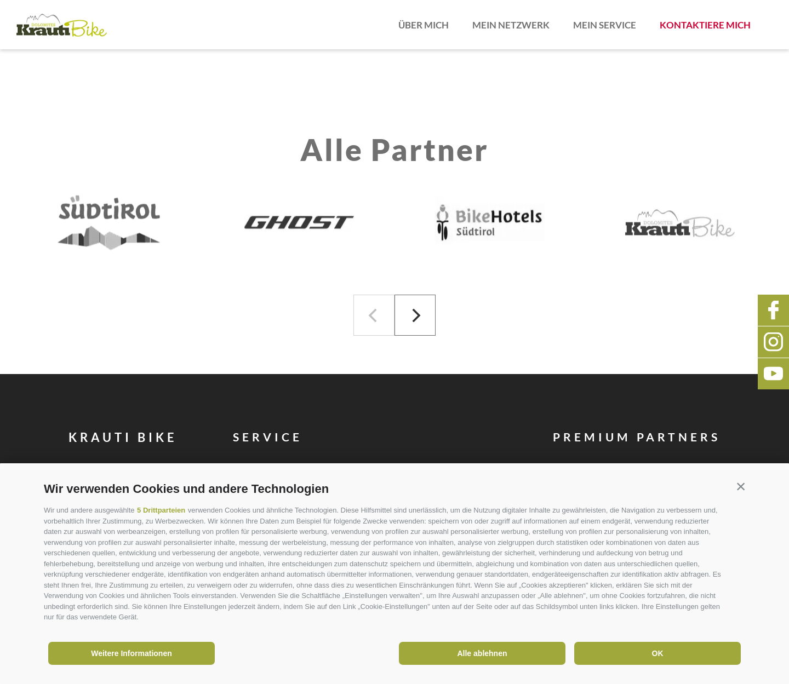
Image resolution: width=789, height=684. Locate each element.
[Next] (415, 315)
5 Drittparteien (161, 510)
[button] (740, 486)
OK (658, 653)
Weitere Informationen (131, 653)
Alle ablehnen (482, 653)
